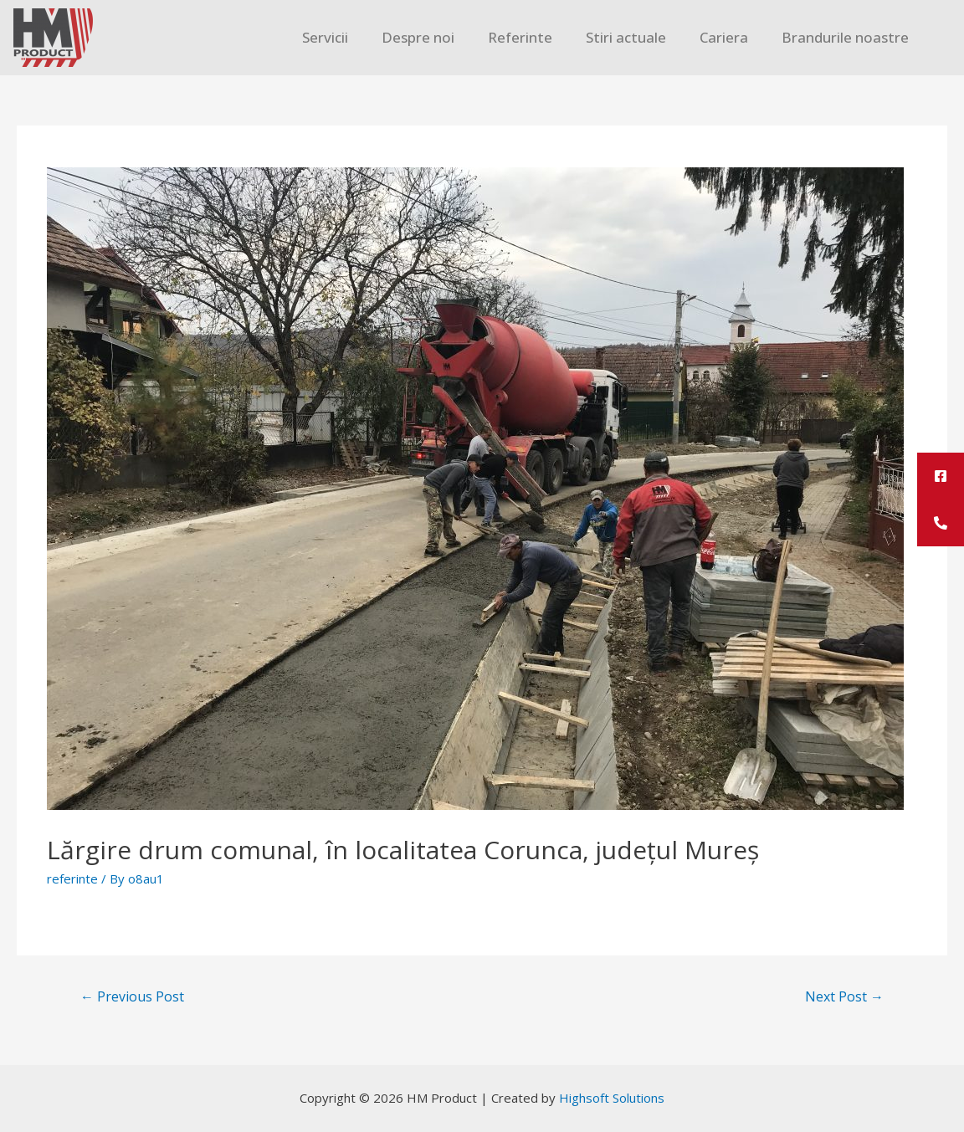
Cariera (724, 37)
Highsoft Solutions (611, 1097)
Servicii (325, 37)
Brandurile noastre (845, 37)
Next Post (844, 996)
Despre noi (418, 37)
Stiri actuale (626, 37)
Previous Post (132, 996)
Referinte (520, 37)
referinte (72, 878)
